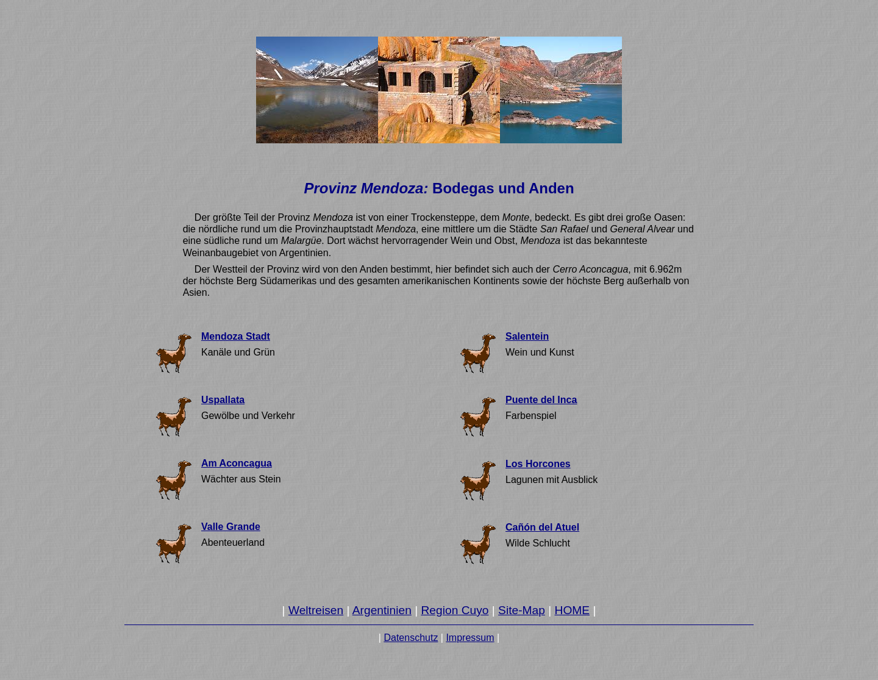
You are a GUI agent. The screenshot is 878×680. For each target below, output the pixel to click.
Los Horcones (538, 464)
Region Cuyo (455, 610)
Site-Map (521, 610)
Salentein (527, 336)
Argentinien (382, 610)
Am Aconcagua (236, 463)
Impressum (470, 637)
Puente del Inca (541, 400)
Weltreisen (315, 610)
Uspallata (222, 400)
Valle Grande (230, 526)
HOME (572, 610)
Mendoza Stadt (235, 336)
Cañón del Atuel (542, 527)
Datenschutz (411, 637)
